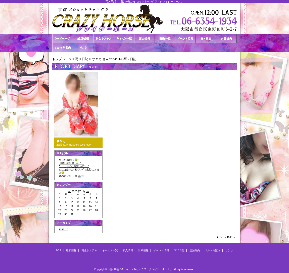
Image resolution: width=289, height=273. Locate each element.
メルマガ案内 (62, 47)
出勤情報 (165, 38)
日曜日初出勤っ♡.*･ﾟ (71, 163)
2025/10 (63, 229)
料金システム (103, 38)
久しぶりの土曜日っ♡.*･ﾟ (74, 166)
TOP (62, 38)
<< (69, 191)
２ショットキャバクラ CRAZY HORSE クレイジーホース (144, 18)
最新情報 (83, 38)
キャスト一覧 (124, 38)
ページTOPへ (227, 236)
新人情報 (144, 38)
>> (87, 191)
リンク (83, 47)
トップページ (61, 59)
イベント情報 (185, 38)
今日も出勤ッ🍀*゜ (70, 159)
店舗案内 (226, 38)
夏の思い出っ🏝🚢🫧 (71, 176)
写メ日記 (206, 38)
